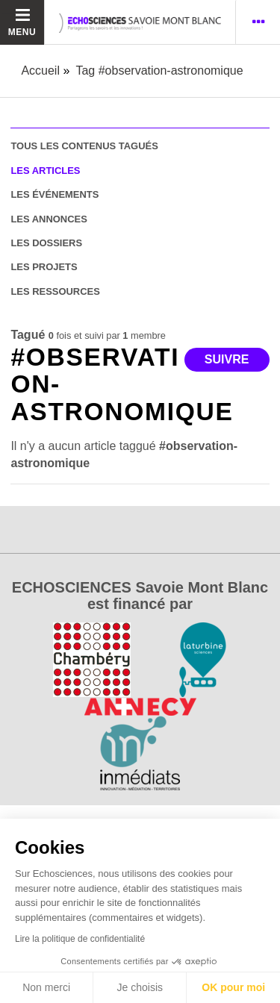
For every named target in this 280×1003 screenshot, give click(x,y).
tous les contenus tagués (84, 145)
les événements (54, 194)
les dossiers (46, 243)
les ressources (54, 291)
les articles (45, 170)
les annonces (48, 219)
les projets (43, 266)
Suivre (227, 359)
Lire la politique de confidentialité (80, 939)
